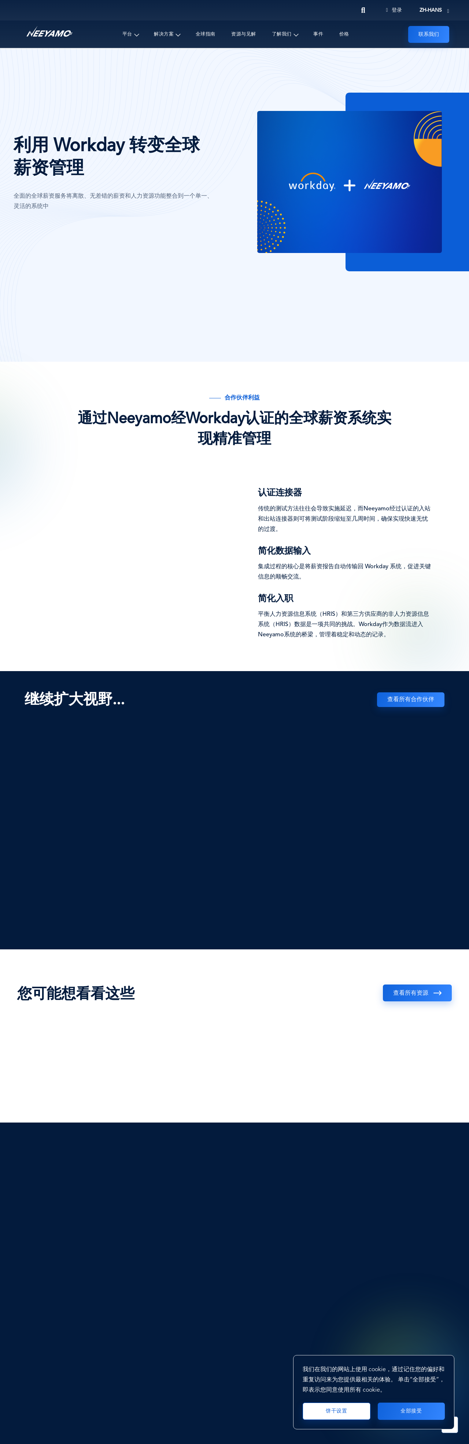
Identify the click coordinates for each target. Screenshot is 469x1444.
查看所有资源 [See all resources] (410, 993)
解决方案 (164, 34)
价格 (344, 34)
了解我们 (282, 34)
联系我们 (428, 34)
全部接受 (411, 1411)
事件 (318, 34)
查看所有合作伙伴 (410, 700)
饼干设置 (336, 1411)
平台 (127, 34)
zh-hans (431, 10)
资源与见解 (243, 34)
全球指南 (205, 34)
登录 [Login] (394, 10)
